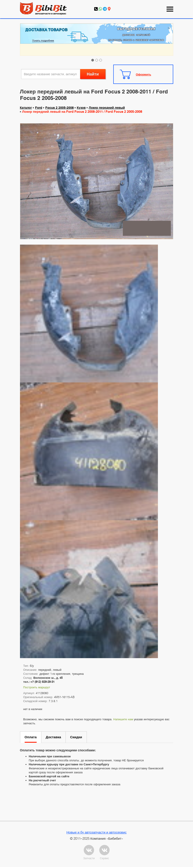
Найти (93, 74)
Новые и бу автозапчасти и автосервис (96, 832)
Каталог (26, 107)
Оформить (143, 74)
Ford (38, 107)
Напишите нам (123, 719)
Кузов (81, 107)
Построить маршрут (36, 687)
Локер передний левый (107, 107)
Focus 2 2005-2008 (59, 107)
